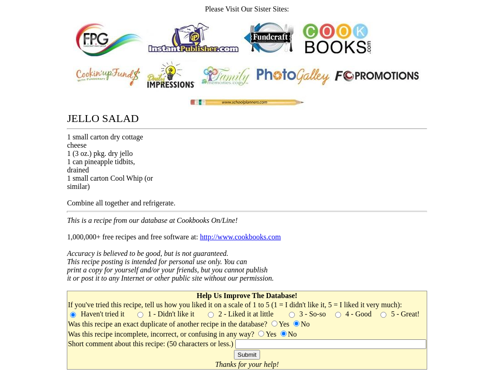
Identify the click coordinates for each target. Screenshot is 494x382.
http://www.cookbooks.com (240, 237)
